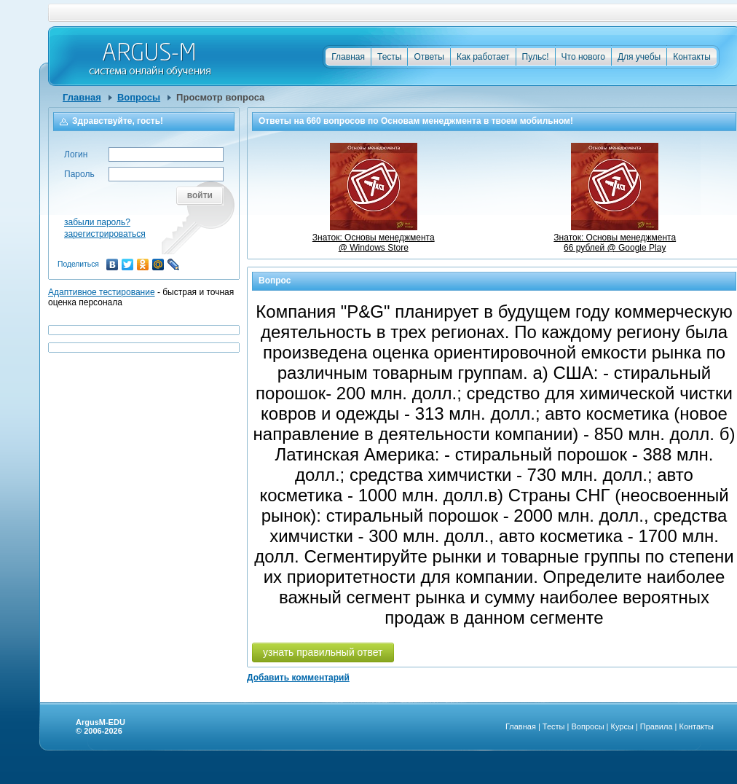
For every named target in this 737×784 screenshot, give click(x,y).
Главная (348, 57)
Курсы (622, 726)
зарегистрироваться (105, 234)
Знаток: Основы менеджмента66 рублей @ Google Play (614, 237)
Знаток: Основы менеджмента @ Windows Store (373, 237)
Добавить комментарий (298, 678)
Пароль (79, 174)
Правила (656, 726)
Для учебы (639, 57)
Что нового (583, 57)
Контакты (692, 57)
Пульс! (535, 57)
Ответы (429, 57)
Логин (75, 154)
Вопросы (138, 97)
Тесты (389, 57)
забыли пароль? (97, 222)
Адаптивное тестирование (101, 292)
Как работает (483, 57)
